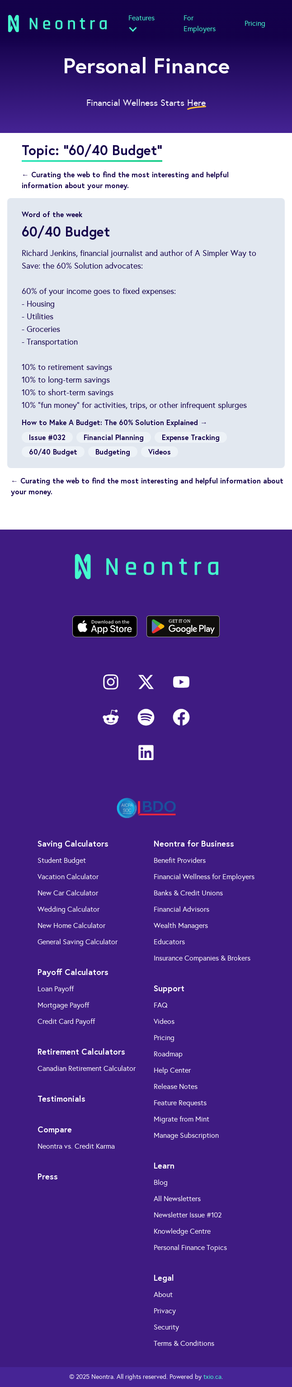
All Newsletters (177, 1198)
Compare (55, 1129)
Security (166, 1327)
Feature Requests (180, 1102)
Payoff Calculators (73, 971)
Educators (169, 941)
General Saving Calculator (78, 941)
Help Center (172, 1070)
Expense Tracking (191, 437)
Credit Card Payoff (66, 1021)
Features (141, 18)
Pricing (255, 23)
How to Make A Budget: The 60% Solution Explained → (114, 422)
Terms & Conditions (184, 1343)
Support (169, 988)
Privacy (165, 1311)
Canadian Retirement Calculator (87, 1068)
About (163, 1294)
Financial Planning (114, 437)
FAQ (161, 1005)
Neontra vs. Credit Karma (76, 1146)
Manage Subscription (186, 1135)
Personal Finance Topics (190, 1247)
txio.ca (212, 1377)
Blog (161, 1182)
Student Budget (62, 860)
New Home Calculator (71, 925)
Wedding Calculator (68, 909)
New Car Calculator (68, 893)
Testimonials (61, 1098)
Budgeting (112, 451)
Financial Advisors (181, 909)
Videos (159, 451)
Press (48, 1176)
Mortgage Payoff (63, 1005)
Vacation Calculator (68, 876)
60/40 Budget (53, 451)
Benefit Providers (180, 860)
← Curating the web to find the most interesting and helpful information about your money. (125, 180)
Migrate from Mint (181, 1119)
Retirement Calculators (81, 1051)
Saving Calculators (73, 843)
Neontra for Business (194, 843)
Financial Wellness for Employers (204, 876)
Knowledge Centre (182, 1231)
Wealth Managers (181, 925)
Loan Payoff (56, 989)
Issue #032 (47, 437)
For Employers (200, 23)
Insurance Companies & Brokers (202, 958)
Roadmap (168, 1054)
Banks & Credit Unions (188, 893)
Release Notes (176, 1086)
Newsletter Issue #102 (188, 1215)
